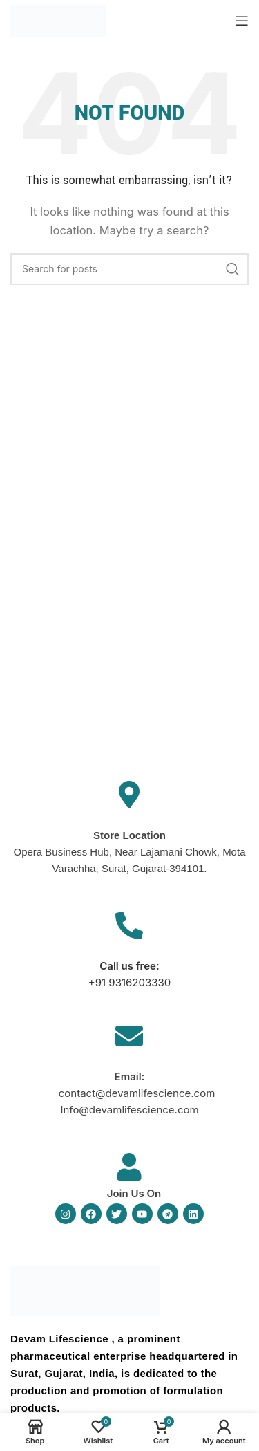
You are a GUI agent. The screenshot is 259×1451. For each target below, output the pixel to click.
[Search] (129, 269)
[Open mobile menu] (242, 21)
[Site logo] (58, 19)
